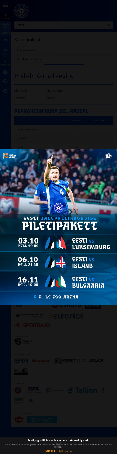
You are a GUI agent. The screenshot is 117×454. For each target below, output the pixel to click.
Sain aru (50, 451)
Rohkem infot (65, 451)
